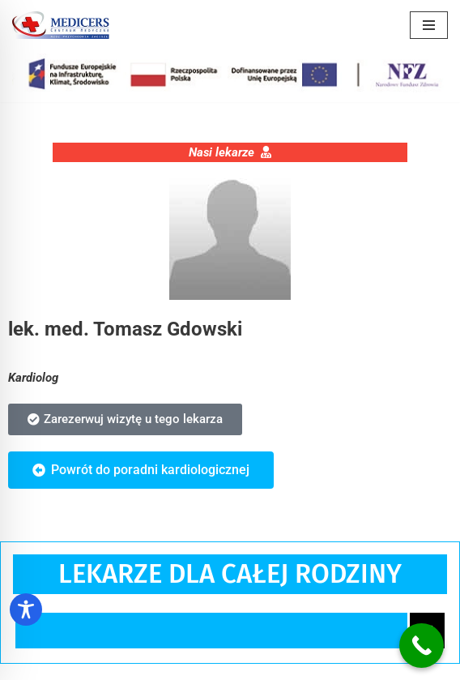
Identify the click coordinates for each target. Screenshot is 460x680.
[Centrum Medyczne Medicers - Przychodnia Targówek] (60, 25)
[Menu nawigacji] (429, 25)
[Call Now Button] (421, 645)
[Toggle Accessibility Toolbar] (26, 609)
